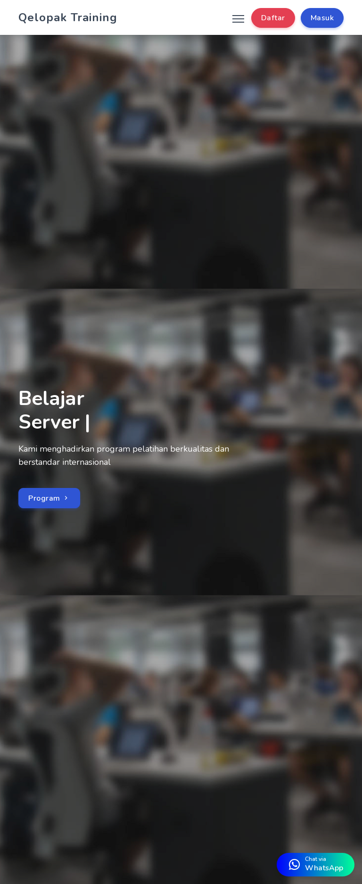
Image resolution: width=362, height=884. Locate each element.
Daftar (273, 18)
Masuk (322, 18)
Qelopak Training (67, 17)
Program (49, 498)
